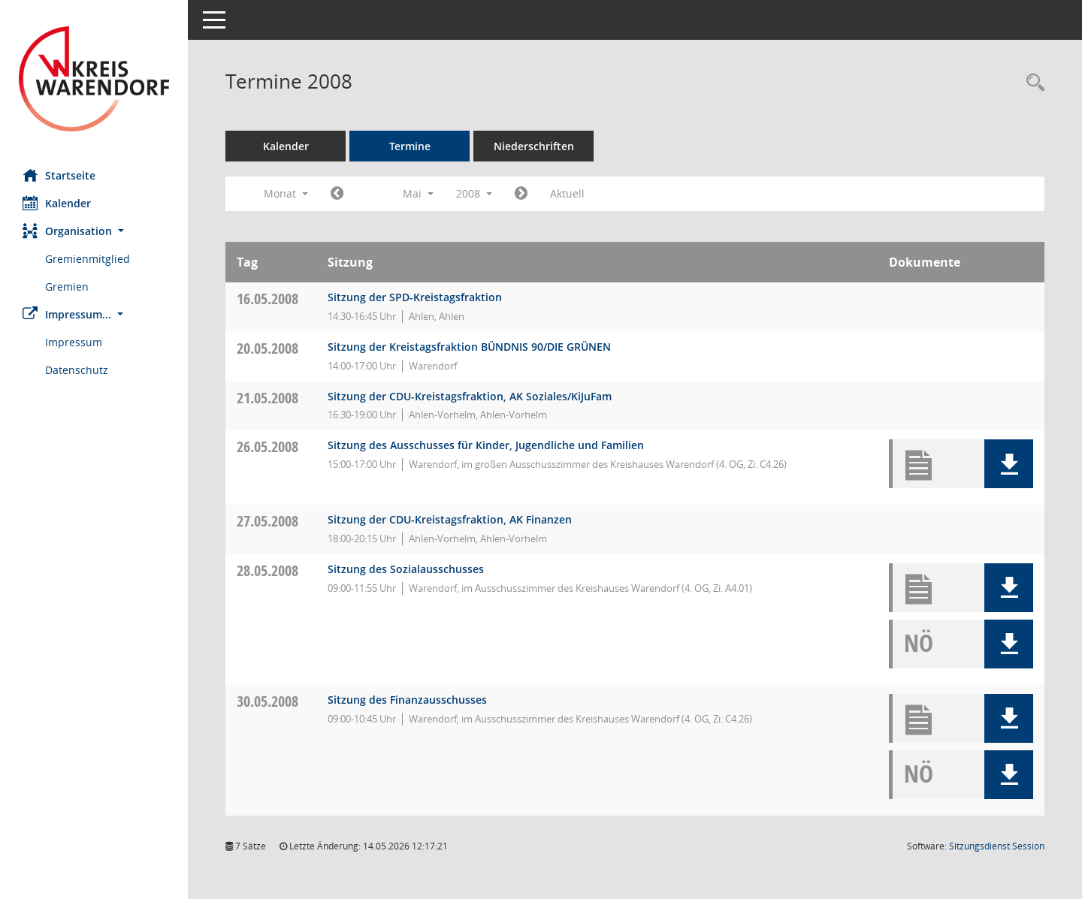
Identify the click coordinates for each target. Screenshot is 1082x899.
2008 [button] (474, 193)
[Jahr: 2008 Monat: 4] (337, 193)
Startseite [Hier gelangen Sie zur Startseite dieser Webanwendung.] (59, 175)
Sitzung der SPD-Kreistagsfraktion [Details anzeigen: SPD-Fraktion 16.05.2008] (415, 297)
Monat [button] (286, 193)
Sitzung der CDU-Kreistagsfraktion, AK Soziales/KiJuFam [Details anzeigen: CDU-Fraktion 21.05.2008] (470, 396)
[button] (94, 231)
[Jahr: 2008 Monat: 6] (521, 193)
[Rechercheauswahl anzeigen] (1031, 83)
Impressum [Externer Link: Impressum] (73, 342)
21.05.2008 (267, 398)
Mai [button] (418, 193)
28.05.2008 (267, 570)
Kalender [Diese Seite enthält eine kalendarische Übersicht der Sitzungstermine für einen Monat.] (57, 202)
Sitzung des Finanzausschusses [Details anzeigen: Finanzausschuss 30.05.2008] (407, 699)
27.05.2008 (267, 521)
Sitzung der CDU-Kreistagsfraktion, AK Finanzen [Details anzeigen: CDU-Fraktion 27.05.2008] (450, 519)
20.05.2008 (267, 348)
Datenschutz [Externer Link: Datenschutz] (76, 370)
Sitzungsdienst (996, 846)
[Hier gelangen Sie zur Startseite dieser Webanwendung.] (94, 78)
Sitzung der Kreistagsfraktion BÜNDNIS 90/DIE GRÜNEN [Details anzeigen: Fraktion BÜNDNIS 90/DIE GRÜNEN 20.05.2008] (469, 346)
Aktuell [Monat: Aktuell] (567, 193)
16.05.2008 (267, 298)
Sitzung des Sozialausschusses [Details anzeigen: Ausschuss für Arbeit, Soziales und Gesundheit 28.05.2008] (406, 569)
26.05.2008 (267, 446)
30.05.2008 (267, 701)
